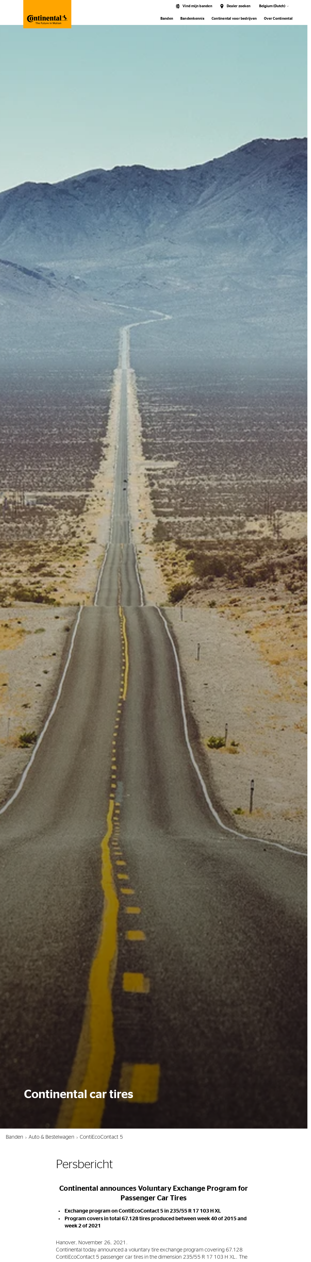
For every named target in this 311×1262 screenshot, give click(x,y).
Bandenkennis (192, 18)
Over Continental (278, 18)
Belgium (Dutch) (272, 6)
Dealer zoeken (238, 6)
